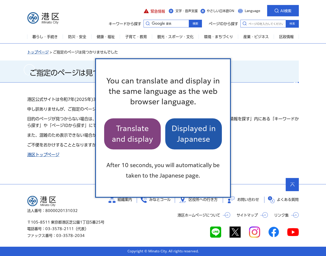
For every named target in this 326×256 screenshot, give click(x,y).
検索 (292, 23)
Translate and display (132, 133)
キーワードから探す (148, 23)
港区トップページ (43, 155)
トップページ (38, 52)
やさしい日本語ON (220, 10)
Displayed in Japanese (194, 133)
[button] (154, 10)
